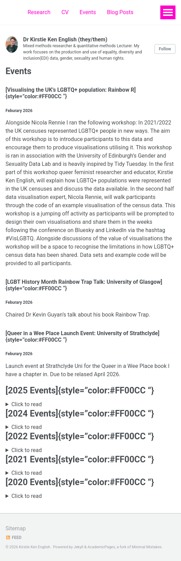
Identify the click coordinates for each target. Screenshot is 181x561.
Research (39, 12)
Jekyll (78, 547)
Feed (13, 537)
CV (65, 12)
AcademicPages (101, 547)
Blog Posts (120, 12)
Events (88, 12)
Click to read (26, 404)
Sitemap (16, 528)
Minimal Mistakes (147, 547)
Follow (165, 49)
